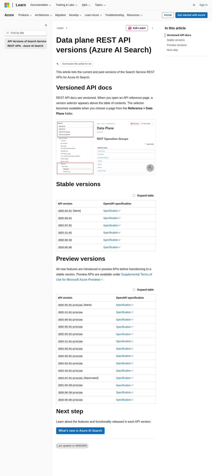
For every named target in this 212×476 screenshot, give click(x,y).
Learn (60, 27)
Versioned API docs (179, 35)
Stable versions (176, 40)
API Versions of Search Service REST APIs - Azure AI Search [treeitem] (27, 44)
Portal (168, 15)
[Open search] (194, 5)
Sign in (203, 4)
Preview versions (177, 45)
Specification (110, 210)
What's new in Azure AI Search (80, 430)
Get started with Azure (191, 15)
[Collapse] (46, 25)
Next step (172, 49)
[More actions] (152, 28)
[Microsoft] (7, 5)
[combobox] (26, 33)
